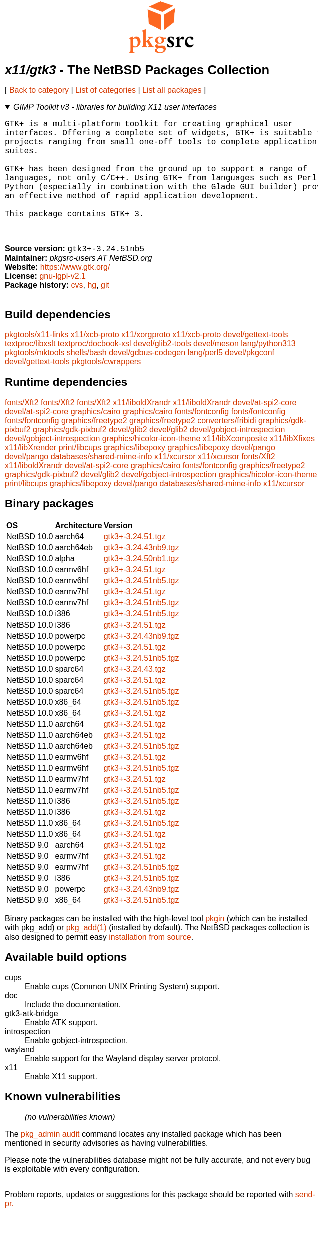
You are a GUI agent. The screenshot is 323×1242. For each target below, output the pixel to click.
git (105, 310)
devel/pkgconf (249, 378)
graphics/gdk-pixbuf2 (70, 455)
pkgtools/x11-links (36, 360)
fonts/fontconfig (202, 437)
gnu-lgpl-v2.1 (63, 301)
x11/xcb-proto (95, 360)
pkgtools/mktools (34, 378)
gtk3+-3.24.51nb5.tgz (142, 606)
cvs (78, 310)
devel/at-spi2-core (264, 428)
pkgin (215, 944)
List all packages (172, 90)
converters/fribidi (227, 446)
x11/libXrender (30, 473)
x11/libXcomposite (235, 464)
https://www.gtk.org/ (75, 292)
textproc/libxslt (30, 369)
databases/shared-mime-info (101, 482)
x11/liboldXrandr (142, 428)
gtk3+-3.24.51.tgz (135, 562)
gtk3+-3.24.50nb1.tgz (142, 584)
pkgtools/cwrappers (106, 387)
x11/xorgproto (146, 360)
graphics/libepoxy (135, 473)
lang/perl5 (205, 378)
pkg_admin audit (50, 1159)
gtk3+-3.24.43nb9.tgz (142, 573)
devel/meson (216, 369)
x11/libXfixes (292, 464)
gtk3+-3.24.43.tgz (135, 694)
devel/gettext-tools (256, 360)
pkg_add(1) (86, 953)
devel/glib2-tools (163, 369)
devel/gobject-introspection (237, 455)
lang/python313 (268, 369)
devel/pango (254, 473)
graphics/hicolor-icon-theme (151, 464)
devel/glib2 (128, 455)
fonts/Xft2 (22, 428)
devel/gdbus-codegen (147, 378)
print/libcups (80, 473)
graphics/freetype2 (95, 446)
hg (92, 310)
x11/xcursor (175, 482)
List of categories (106, 90)
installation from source (150, 962)
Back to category (39, 90)
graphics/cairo (96, 437)
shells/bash (87, 378)
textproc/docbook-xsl (95, 369)
